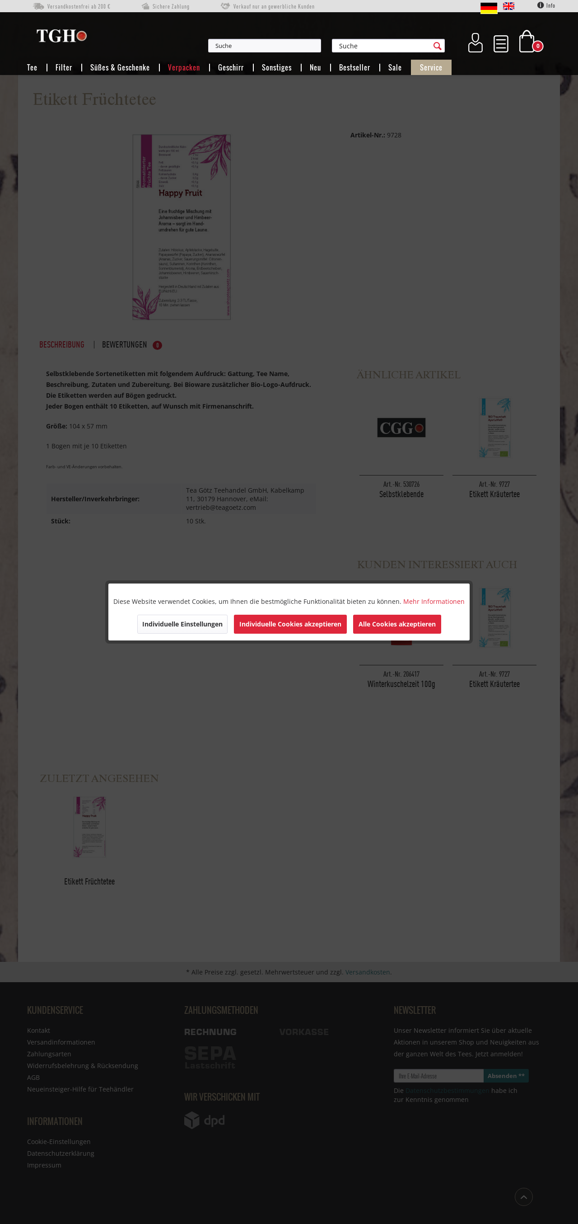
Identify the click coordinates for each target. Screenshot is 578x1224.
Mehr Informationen (434, 601)
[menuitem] (309, 45)
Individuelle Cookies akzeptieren (290, 624)
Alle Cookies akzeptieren (397, 624)
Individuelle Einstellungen (182, 624)
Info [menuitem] (546, 5)
